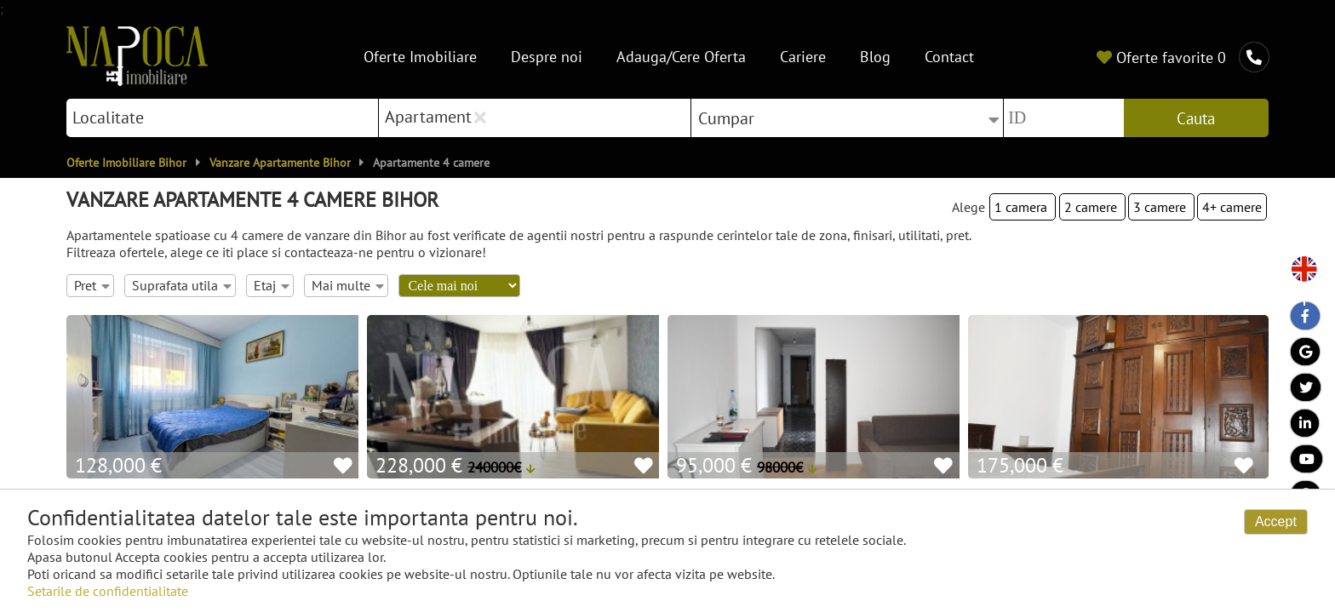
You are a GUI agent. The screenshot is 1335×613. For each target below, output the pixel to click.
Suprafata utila (181, 285)
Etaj (271, 285)
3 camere (1161, 206)
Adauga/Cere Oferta (681, 56)
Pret (91, 285)
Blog (875, 56)
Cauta (1196, 118)
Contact (949, 56)
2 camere (1092, 206)
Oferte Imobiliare (420, 56)
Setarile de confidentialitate (107, 590)
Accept (1276, 521)
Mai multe (347, 285)
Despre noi (546, 56)
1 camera (1022, 206)
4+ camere (1232, 206)
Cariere (803, 56)
